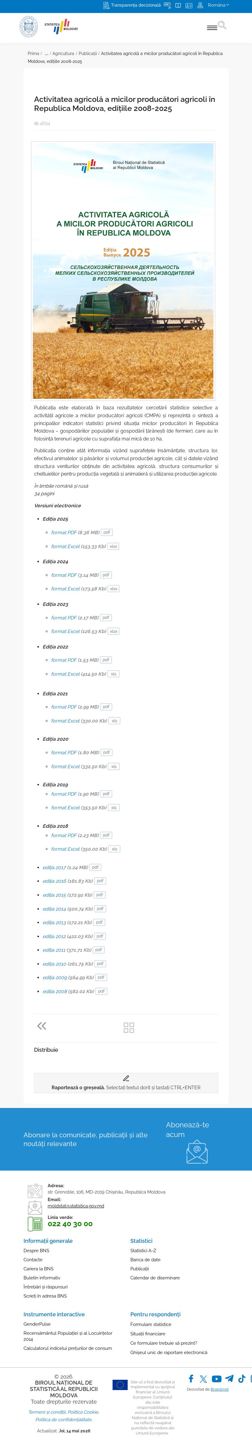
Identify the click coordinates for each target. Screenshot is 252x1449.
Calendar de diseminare (155, 1278)
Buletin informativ (42, 1278)
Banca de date (145, 1259)
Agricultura (63, 53)
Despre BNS (36, 1250)
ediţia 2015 (67, 895)
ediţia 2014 (68, 909)
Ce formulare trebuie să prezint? (163, 1343)
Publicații (88, 53)
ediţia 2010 (68, 964)
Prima (33, 53)
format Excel (78, 546)
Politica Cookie (83, 1412)
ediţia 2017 (65, 867)
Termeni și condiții (46, 1412)
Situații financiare (147, 1334)
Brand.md (219, 1389)
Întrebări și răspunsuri (46, 1287)
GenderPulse (37, 1324)
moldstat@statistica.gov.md (76, 1206)
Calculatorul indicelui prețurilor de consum (68, 1348)
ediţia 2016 (68, 881)
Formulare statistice (150, 1324)
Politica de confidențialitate (63, 1419)
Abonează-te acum (187, 1129)
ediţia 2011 (67, 950)
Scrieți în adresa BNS (45, 1296)
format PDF (75, 532)
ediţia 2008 (68, 991)
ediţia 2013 (67, 922)
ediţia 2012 (67, 936)
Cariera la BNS (38, 1269)
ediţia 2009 (68, 977)
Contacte (33, 1259)
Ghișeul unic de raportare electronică (168, 1352)
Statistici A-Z (143, 1250)
